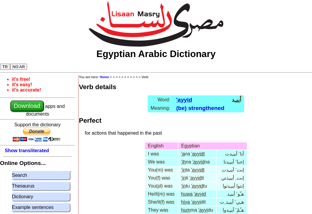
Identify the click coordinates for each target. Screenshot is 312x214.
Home (104, 77)
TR (5, 66)
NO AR (19, 66)
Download (27, 106)
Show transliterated (27, 150)
